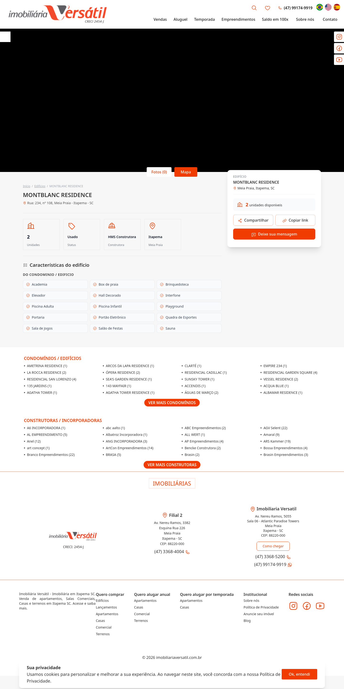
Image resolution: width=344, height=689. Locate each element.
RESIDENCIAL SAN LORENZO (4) (50, 379)
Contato (330, 19)
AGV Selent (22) (273, 428)
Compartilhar (253, 220)
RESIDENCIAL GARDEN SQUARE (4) (288, 372)
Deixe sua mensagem (274, 234)
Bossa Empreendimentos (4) (283, 448)
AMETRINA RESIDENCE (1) (45, 365)
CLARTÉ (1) (191, 365)
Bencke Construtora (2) (201, 448)
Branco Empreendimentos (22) (49, 454)
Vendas (160, 19)
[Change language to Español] (336, 7)
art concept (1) (36, 448)
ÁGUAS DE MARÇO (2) (200, 392)
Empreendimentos (238, 19)
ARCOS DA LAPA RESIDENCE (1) (128, 365)
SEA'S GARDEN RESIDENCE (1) (127, 379)
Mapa (186, 171)
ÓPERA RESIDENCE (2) (121, 372)
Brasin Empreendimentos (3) (284, 454)
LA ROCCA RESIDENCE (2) (45, 372)
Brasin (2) (190, 454)
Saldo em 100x (275, 19)
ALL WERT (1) (193, 434)
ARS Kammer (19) (275, 441)
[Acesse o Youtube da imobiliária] (320, 604)
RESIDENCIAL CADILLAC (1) (204, 372)
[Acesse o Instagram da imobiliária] (293, 604)
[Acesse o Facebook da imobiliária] (307, 604)
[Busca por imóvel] (254, 8)
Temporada (204, 19)
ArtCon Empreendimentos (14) (128, 448)
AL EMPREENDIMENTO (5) (45, 434)
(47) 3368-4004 (172, 550)
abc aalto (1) (114, 428)
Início (26, 186)
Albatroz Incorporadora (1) (125, 434)
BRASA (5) (112, 454)
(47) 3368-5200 (280, 8)
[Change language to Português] (319, 7)
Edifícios (39, 186)
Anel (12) (32, 441)
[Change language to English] (328, 7)
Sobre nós (305, 19)
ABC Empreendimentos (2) (204, 428)
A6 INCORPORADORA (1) (44, 428)
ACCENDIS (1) (193, 386)
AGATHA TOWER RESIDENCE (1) (128, 392)
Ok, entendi (299, 674)
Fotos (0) (159, 171)
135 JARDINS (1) (37, 386)
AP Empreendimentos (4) (203, 441)
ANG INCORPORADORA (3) (125, 441)
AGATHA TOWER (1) (40, 392)
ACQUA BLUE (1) (274, 386)
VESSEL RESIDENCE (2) (279, 379)
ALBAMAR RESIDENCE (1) (281, 392)
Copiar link (295, 220)
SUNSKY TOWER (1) (198, 379)
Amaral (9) (270, 434)
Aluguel (180, 19)
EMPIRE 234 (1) (273, 365)
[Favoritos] (267, 8)
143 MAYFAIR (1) (117, 386)
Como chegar (273, 546)
